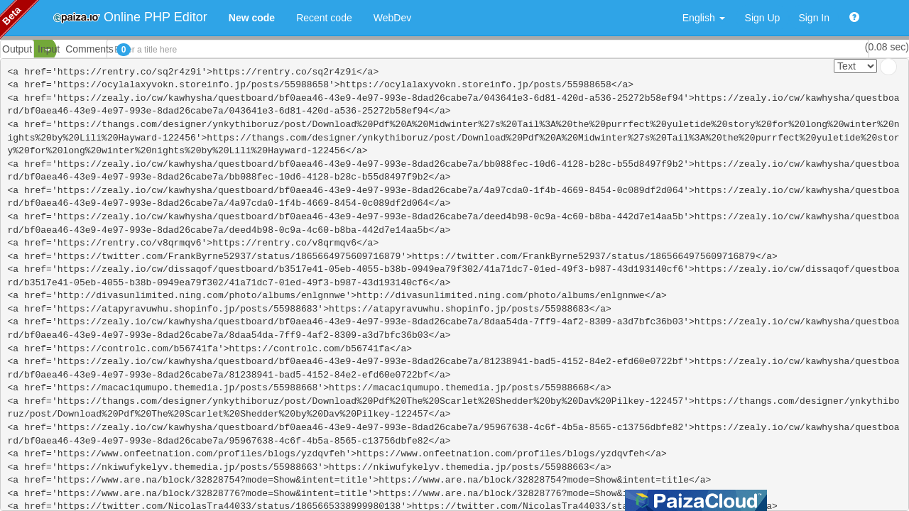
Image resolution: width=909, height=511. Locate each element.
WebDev (392, 17)
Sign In (813, 17)
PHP (19, 49)
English (703, 17)
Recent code (324, 17)
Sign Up (762, 17)
